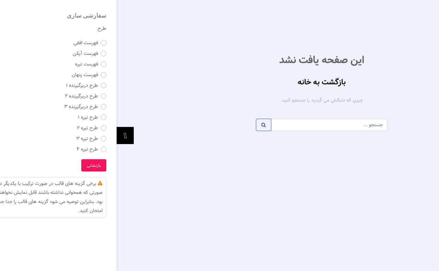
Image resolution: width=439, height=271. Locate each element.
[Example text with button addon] (212, 125)
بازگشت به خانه (205, 82)
